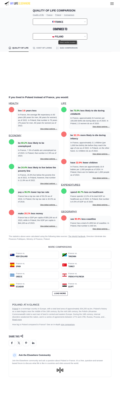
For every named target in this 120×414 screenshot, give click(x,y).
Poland (15, 309)
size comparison (68, 325)
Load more (60, 293)
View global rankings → (48, 129)
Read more (17, 320)
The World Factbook (76, 236)
